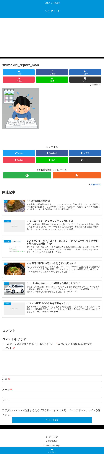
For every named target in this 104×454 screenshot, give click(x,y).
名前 (6, 383)
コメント (8, 348)
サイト (5, 404)
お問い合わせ (52, 445)
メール (7, 394)
